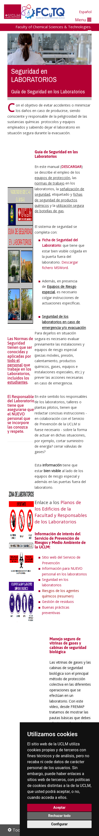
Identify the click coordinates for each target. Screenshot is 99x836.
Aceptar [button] (59, 807)
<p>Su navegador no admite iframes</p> (28, 695)
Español (85, 11)
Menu (83, 20)
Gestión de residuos (58, 601)
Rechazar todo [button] (59, 816)
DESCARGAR (71, 166)
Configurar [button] (59, 824)
